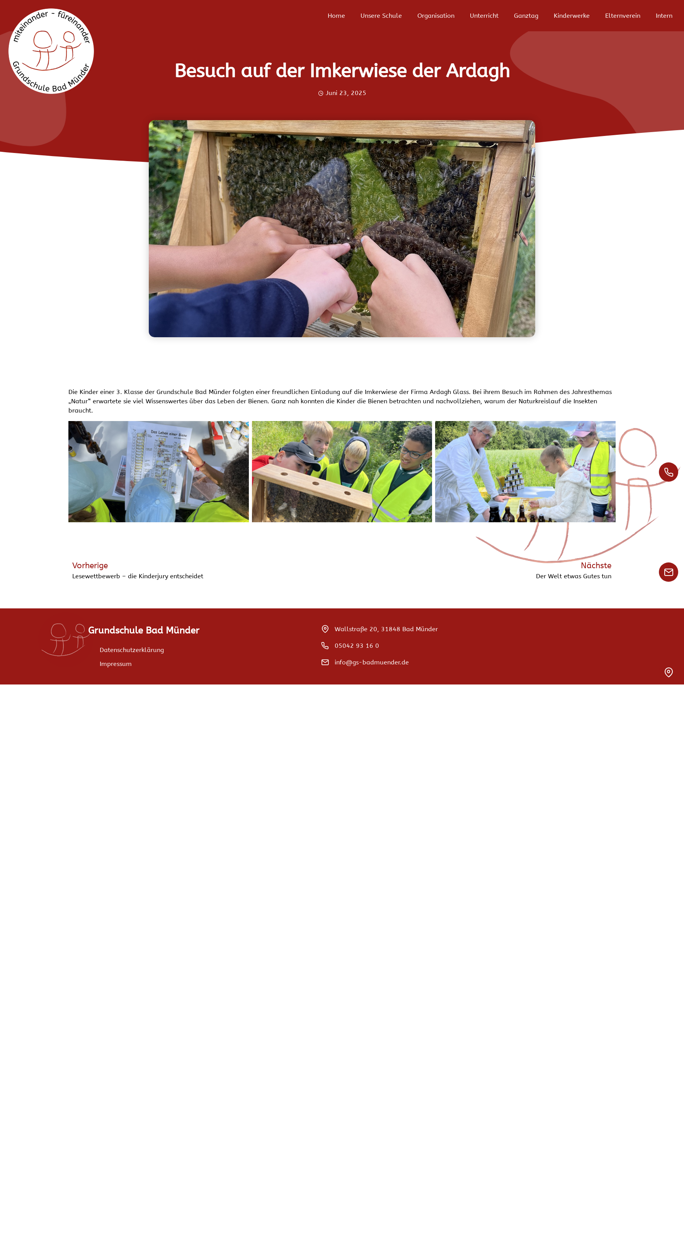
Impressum (116, 663)
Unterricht (484, 15)
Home (336, 15)
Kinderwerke (572, 15)
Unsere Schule (381, 15)
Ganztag (526, 15)
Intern (664, 15)
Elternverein (622, 15)
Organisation (435, 15)
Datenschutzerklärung (132, 650)
